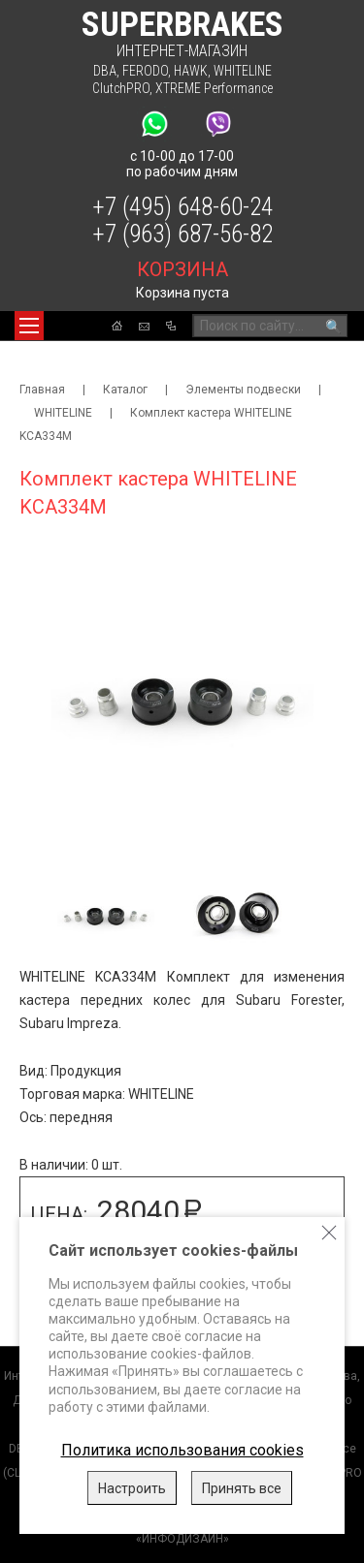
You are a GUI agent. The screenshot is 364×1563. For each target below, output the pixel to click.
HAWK (191, 70)
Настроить (132, 1488)
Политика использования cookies (182, 1450)
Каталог (125, 389)
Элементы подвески (243, 389)
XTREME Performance (214, 88)
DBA (104, 70)
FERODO (145, 70)
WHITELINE (243, 70)
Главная (42, 389)
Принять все (241, 1488)
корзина (182, 269)
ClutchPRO (120, 88)
